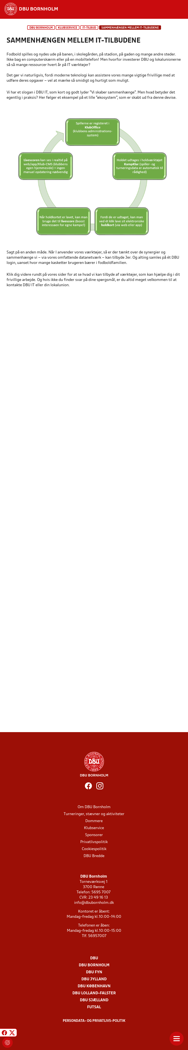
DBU (94, 958)
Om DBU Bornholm (94, 807)
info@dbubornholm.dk (94, 903)
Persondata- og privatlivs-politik (94, 1020)
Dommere (94, 821)
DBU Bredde (94, 856)
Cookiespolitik (94, 849)
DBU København (94, 986)
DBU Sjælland (94, 1000)
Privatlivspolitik (94, 842)
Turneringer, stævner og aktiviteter (94, 814)
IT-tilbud (89, 27)
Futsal (94, 1007)
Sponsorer (94, 835)
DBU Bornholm (41, 27)
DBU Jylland (94, 979)
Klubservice (94, 828)
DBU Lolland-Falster (94, 993)
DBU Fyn (94, 972)
